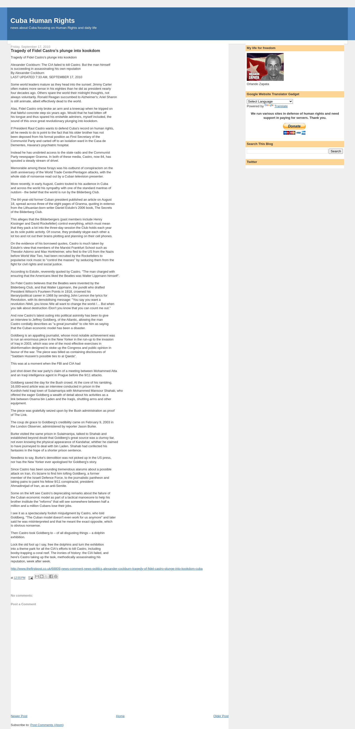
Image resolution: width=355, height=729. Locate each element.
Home (120, 716)
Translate (276, 106)
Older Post (221, 716)
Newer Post (19, 716)
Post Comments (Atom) (47, 725)
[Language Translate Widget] (270, 101)
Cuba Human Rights (43, 20)
